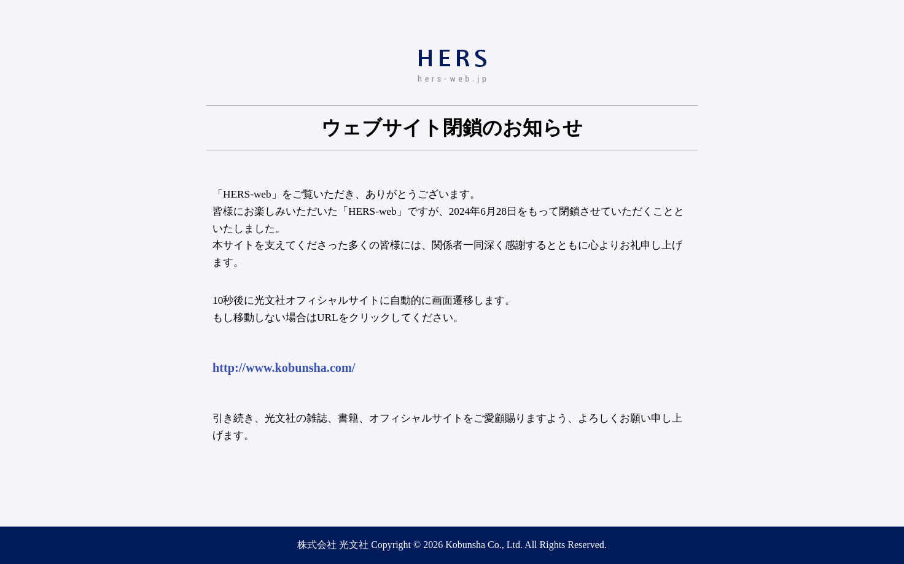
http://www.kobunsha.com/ (283, 367)
